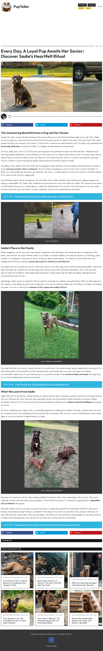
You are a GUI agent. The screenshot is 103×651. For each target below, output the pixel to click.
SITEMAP (61, 634)
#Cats (88, 8)
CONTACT (69, 634)
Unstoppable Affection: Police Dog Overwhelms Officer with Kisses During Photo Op (47, 525)
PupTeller (21, 6)
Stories (82, 5)
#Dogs (81, 8)
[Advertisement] (51, 28)
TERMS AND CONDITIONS (39, 634)
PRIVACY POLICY (53, 634)
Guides (91, 5)
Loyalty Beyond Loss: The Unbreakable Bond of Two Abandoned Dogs (42, 384)
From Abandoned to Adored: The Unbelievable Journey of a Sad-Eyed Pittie (44, 196)
